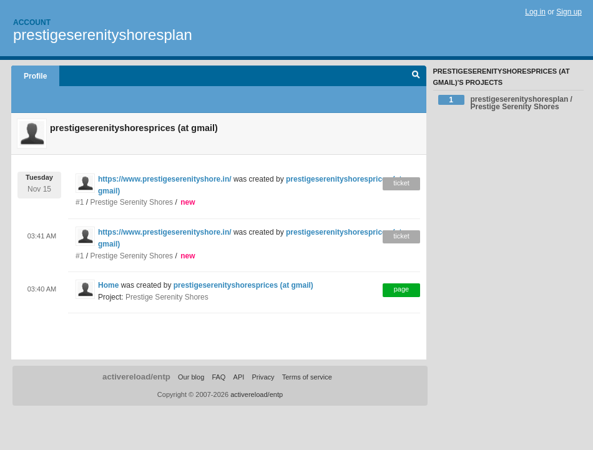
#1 (80, 202)
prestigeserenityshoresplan (102, 34)
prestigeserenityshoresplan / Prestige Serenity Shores (505, 103)
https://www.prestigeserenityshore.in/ (165, 179)
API (239, 377)
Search (416, 76)
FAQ (218, 377)
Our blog (191, 377)
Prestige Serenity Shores (131, 202)
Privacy (263, 377)
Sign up (569, 11)
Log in (535, 11)
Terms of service (307, 377)
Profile (35, 76)
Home (108, 285)
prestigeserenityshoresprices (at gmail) (243, 285)
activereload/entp (136, 376)
